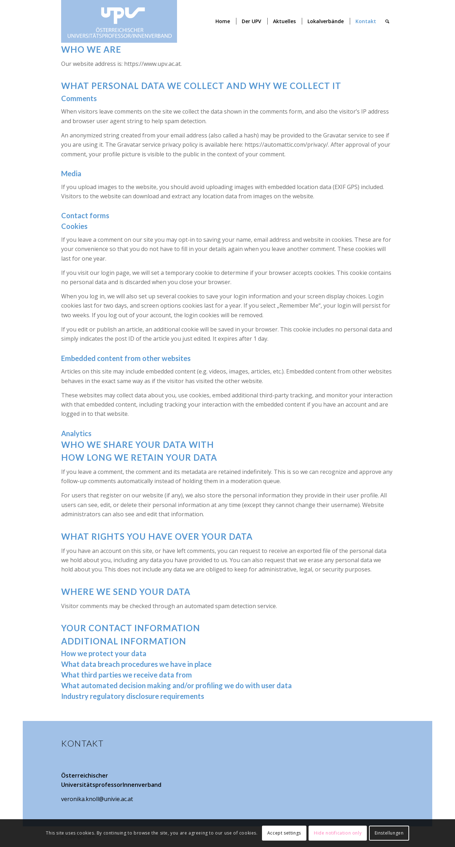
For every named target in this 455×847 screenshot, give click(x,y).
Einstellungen (389, 833)
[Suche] (387, 21)
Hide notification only (338, 833)
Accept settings (284, 833)
